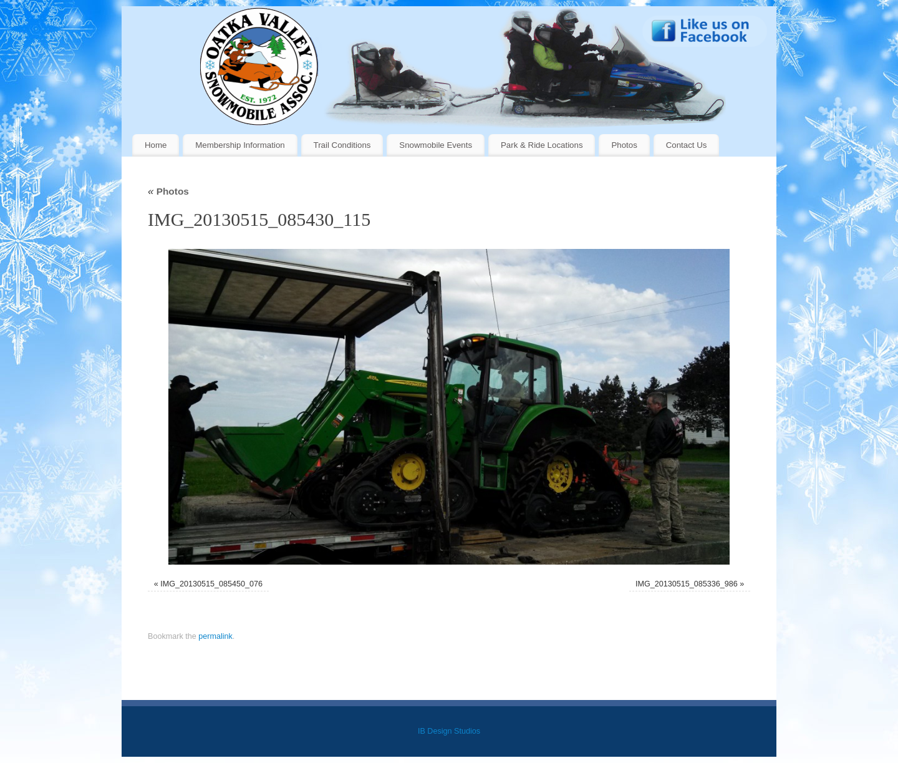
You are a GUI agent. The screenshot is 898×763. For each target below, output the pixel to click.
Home (156, 145)
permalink (215, 636)
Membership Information (239, 145)
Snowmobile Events (435, 145)
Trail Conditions (342, 145)
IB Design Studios (449, 731)
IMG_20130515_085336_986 (686, 584)
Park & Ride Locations (542, 145)
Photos (624, 145)
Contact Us (686, 145)
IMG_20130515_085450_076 (211, 584)
